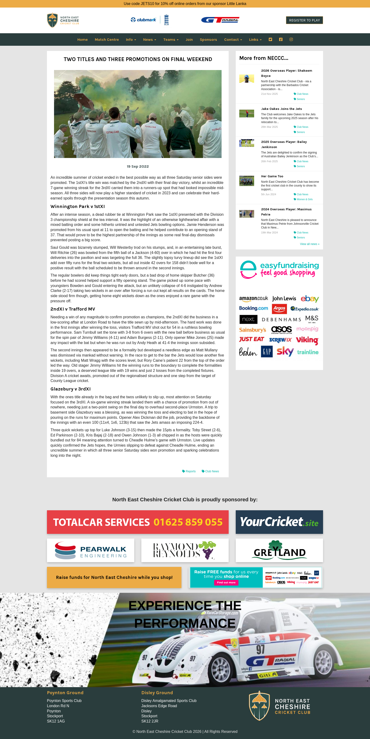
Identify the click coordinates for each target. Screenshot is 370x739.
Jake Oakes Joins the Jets (281, 109)
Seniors (299, 99)
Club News (210, 471)
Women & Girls (303, 199)
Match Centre (107, 39)
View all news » (310, 244)
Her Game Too (272, 176)
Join (189, 39)
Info (131, 39)
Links (255, 39)
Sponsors (208, 39)
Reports (189, 471)
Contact (233, 39)
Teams (171, 39)
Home (82, 39)
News (149, 39)
